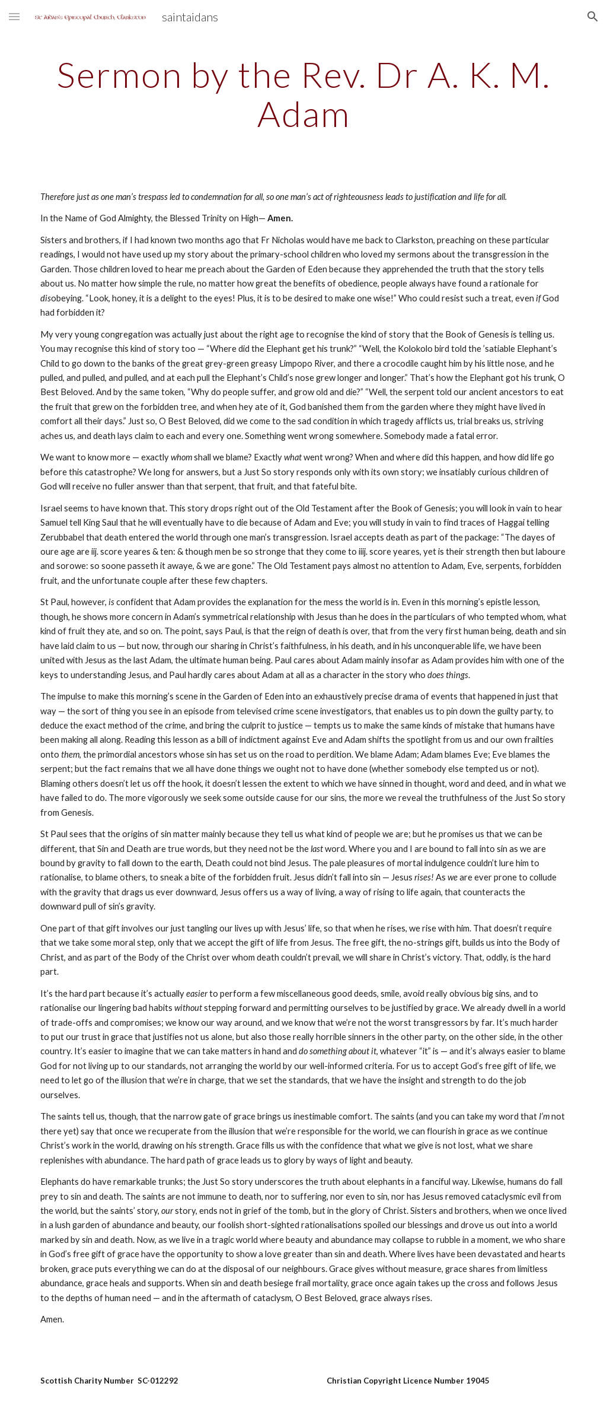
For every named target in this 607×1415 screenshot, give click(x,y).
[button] (14, 16)
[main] (304, 94)
